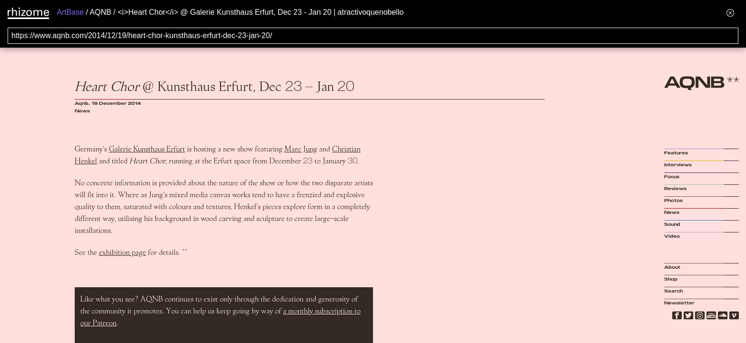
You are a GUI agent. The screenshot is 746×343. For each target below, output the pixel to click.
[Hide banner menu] (730, 12)
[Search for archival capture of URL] (373, 36)
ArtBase (70, 12)
